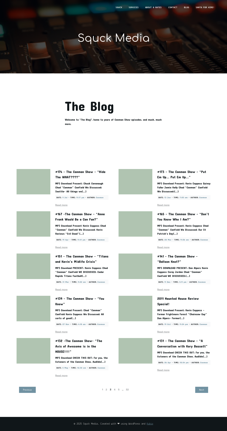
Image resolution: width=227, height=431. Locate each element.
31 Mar (65, 282)
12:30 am (81, 367)
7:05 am (184, 197)
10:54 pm (184, 362)
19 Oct (167, 324)
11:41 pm (81, 239)
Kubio (150, 424)
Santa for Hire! (205, 7)
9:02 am (82, 282)
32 (127, 389)
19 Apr (65, 239)
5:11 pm (182, 282)
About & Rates (153, 7)
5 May (65, 367)
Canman (99, 197)
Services (134, 7)
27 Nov (65, 324)
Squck (119, 7)
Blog (186, 7)
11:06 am (184, 239)
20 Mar (167, 239)
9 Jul (64, 197)
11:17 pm (80, 197)
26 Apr (167, 362)
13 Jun (167, 197)
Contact (172, 7)
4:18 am (82, 324)
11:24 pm (184, 324)
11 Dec (167, 282)
